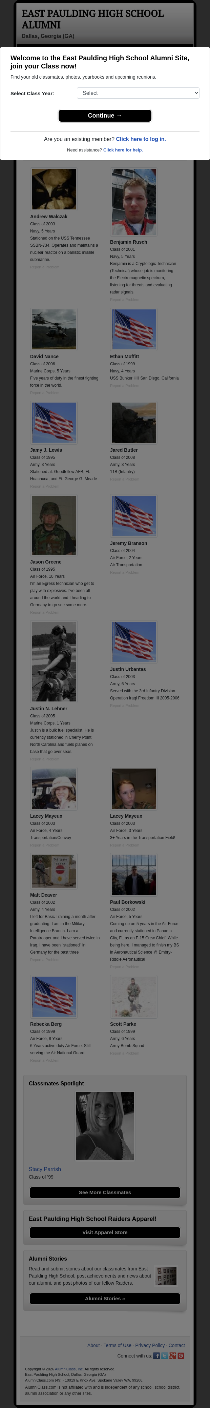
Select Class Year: (32, 93)
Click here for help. (123, 149)
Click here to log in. (141, 139)
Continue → (105, 115)
